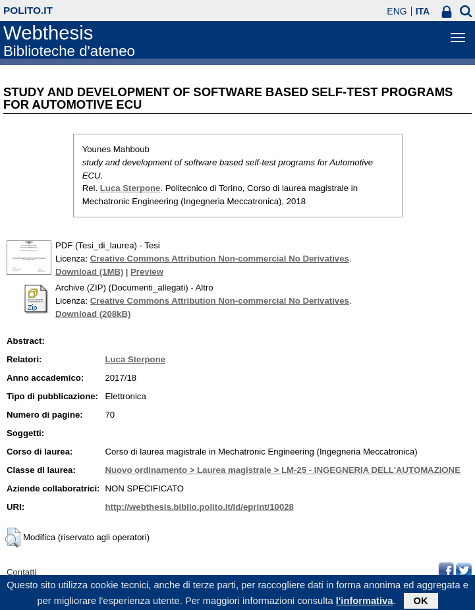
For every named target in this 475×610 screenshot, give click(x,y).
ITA (423, 11)
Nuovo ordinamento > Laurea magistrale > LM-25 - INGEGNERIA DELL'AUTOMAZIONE (283, 470)
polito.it (28, 10)
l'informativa (364, 602)
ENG (396, 11)
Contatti (21, 572)
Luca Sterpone (130, 188)
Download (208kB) (92, 314)
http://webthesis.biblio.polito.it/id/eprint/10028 (199, 507)
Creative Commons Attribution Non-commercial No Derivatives (219, 258)
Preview (146, 272)
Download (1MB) (89, 272)
